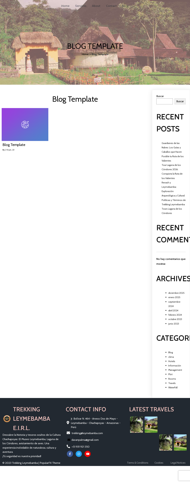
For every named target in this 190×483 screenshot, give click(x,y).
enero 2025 (174, 297)
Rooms (172, 378)
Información (174, 365)
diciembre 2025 (176, 292)
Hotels (171, 361)
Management (175, 369)
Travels (172, 383)
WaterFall (173, 387)
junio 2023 (173, 323)
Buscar (160, 96)
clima (171, 356)
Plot (170, 374)
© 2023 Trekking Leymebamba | (21, 462)
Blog (170, 352)
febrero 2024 (175, 314)
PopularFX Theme (50, 462)
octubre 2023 (175, 319)
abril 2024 (173, 310)
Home (85, 54)
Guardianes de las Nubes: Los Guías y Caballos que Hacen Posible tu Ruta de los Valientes (173, 152)
